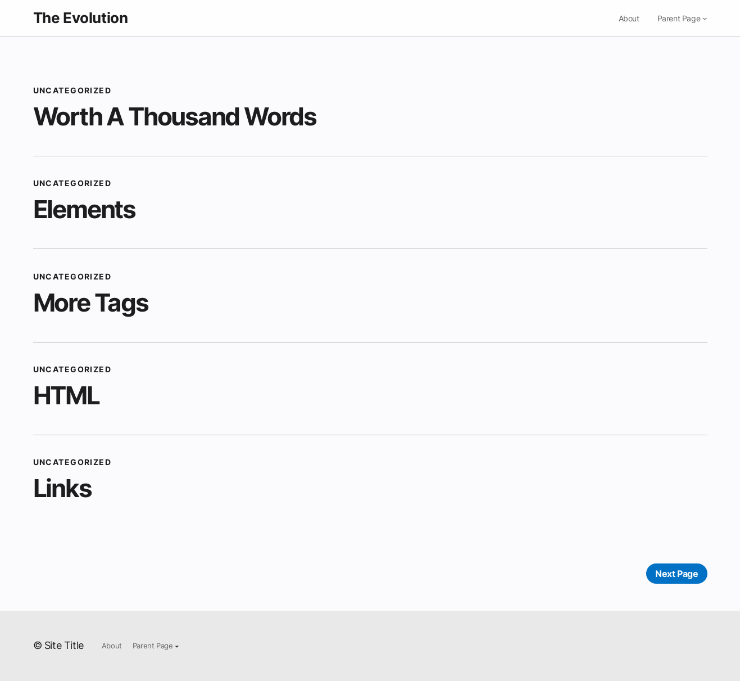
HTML (66, 395)
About (629, 18)
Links (62, 488)
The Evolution (80, 17)
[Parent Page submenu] (704, 18)
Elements (84, 209)
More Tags (90, 302)
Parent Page (679, 18)
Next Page (676, 573)
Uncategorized (72, 90)
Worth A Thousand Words (175, 116)
